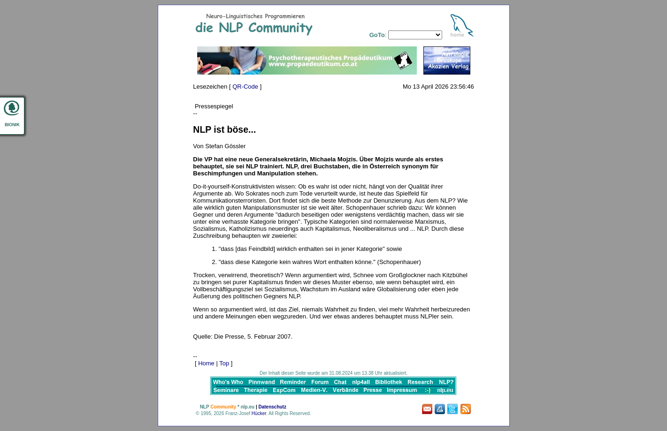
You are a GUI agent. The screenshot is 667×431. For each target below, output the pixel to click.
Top (224, 363)
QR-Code (245, 86)
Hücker (259, 413)
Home (206, 363)
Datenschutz (272, 406)
